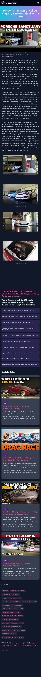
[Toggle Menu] (38, 3)
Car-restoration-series (10, 594)
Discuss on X (4, 584)
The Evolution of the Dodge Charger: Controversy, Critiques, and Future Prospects (11, 645)
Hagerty (5, 591)
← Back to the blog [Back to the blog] (6, 651)
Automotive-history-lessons (13, 616)
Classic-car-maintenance (11, 626)
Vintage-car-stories (29, 601)
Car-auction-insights (10, 619)
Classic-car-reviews (18, 591)
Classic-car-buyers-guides (12, 605)
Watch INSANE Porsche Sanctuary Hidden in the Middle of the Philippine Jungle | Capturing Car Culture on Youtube (20, 293)
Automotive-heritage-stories (13, 637)
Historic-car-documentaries (12, 609)
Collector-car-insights (11, 601)
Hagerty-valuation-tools (11, 598)
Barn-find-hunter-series (11, 612)
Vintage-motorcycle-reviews (13, 623)
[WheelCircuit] (9, 3)
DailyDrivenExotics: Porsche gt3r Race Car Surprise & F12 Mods (30, 645)
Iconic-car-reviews (9, 633)
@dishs (11, 56)
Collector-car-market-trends (13, 630)
